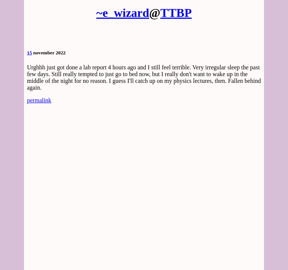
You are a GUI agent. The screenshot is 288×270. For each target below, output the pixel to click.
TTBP (176, 13)
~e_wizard (122, 13)
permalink (39, 100)
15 (29, 53)
